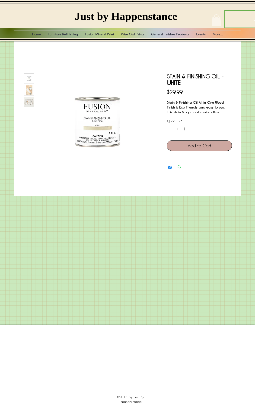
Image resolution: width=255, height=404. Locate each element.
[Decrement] (170, 129)
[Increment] (185, 129)
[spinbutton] (177, 129)
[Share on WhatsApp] (179, 167)
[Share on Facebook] (170, 167)
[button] (216, 20)
